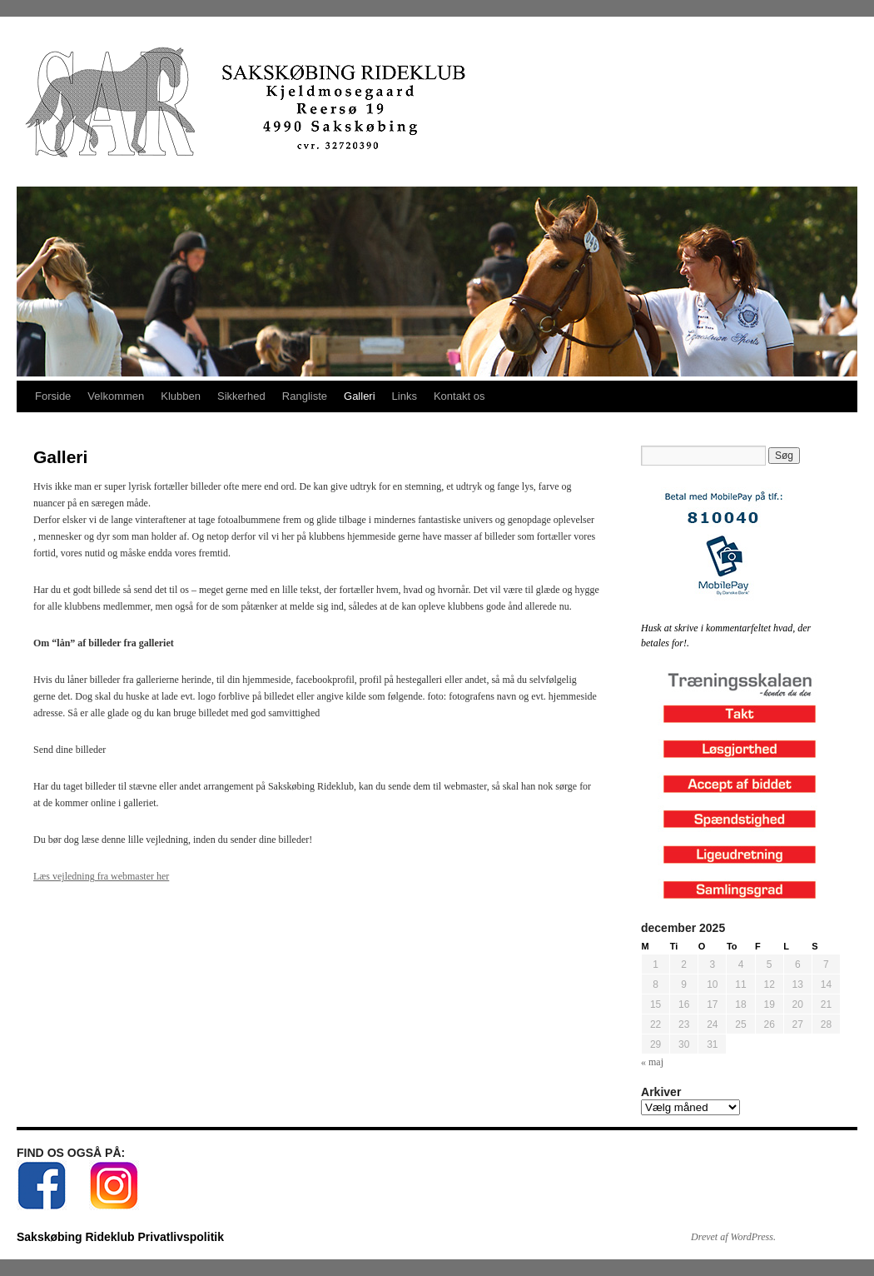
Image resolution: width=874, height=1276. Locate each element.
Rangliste (304, 396)
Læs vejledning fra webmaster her (101, 876)
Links (404, 396)
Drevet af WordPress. (733, 1237)
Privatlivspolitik (180, 1237)
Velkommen (115, 396)
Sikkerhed (241, 396)
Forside (53, 396)
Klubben (181, 396)
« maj (652, 1062)
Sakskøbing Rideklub (77, 1237)
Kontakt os (459, 396)
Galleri (359, 396)
